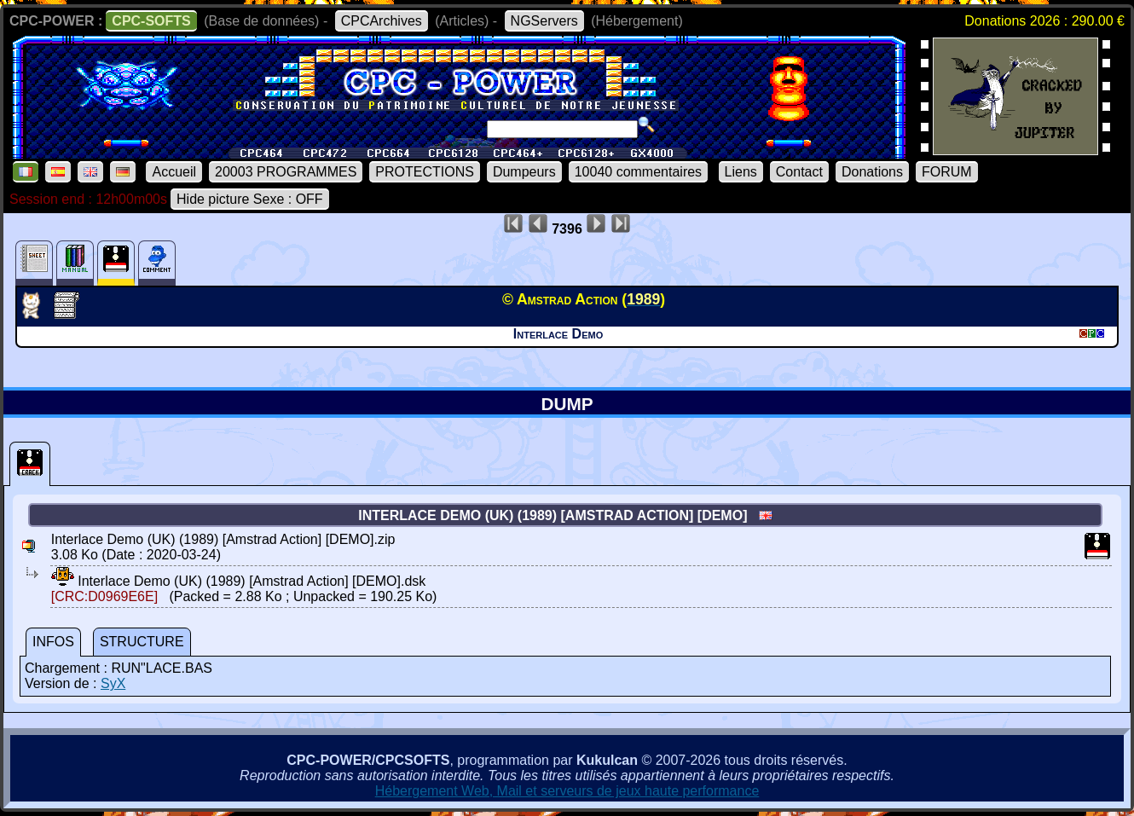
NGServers (544, 21)
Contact (799, 172)
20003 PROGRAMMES (285, 172)
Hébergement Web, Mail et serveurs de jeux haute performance (567, 791)
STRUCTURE (142, 641)
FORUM (947, 172)
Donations (872, 172)
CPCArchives (381, 21)
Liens (741, 172)
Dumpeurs (524, 172)
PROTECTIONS (424, 172)
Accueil (174, 172)
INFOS (53, 641)
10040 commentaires (638, 172)
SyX (113, 683)
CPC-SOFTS (151, 21)
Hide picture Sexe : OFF (249, 199)
